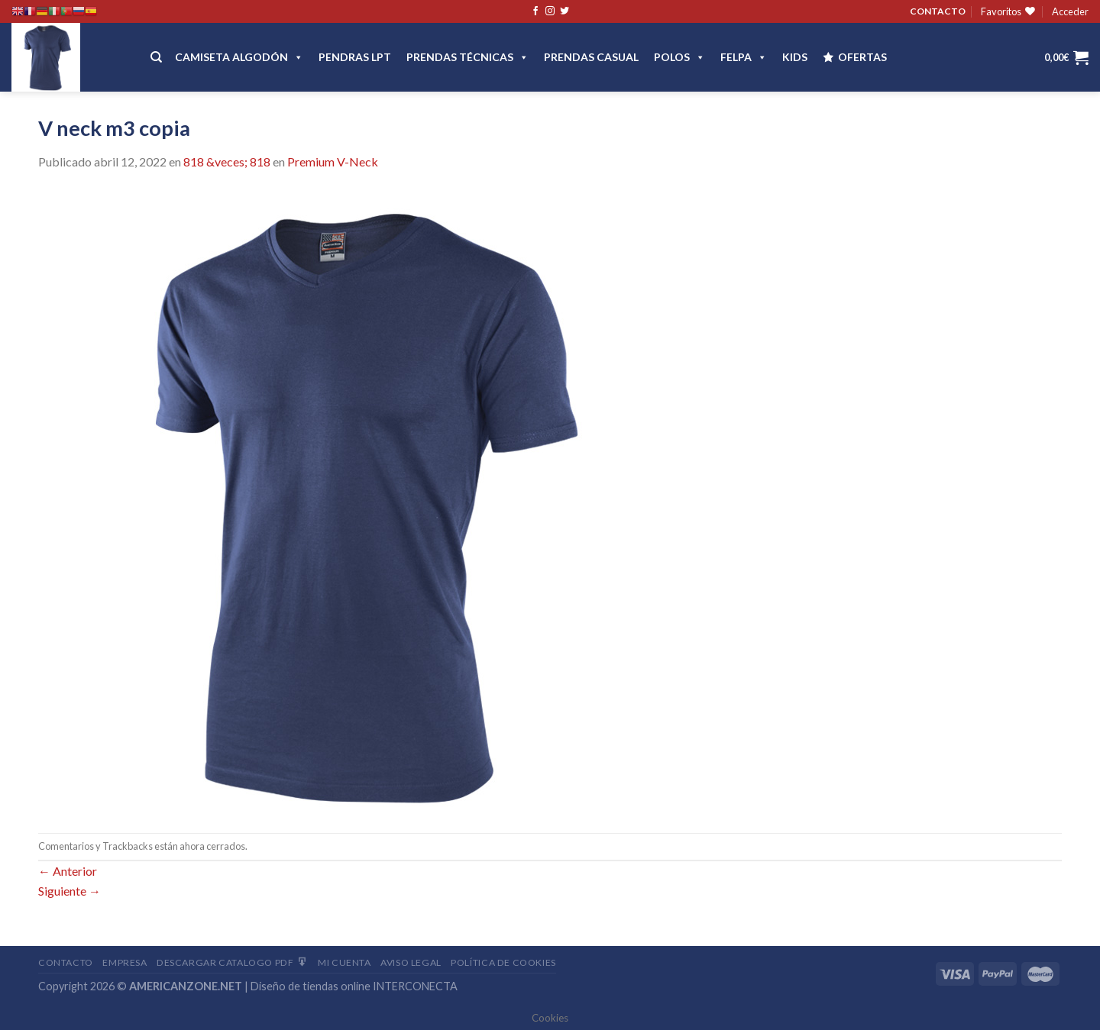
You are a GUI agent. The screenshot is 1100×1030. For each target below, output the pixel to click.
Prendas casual (591, 56)
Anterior (67, 871)
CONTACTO (938, 11)
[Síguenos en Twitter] (564, 11)
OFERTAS (862, 56)
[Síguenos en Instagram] (550, 11)
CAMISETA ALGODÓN (239, 56)
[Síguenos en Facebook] (535, 11)
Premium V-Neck (332, 161)
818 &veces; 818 (226, 161)
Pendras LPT (355, 56)
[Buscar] (156, 57)
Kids (794, 56)
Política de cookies (503, 962)
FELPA (743, 56)
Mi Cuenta (344, 962)
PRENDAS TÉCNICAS (467, 56)
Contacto (65, 962)
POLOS (679, 56)
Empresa (124, 962)
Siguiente (69, 890)
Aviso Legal (411, 962)
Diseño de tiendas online (310, 986)
